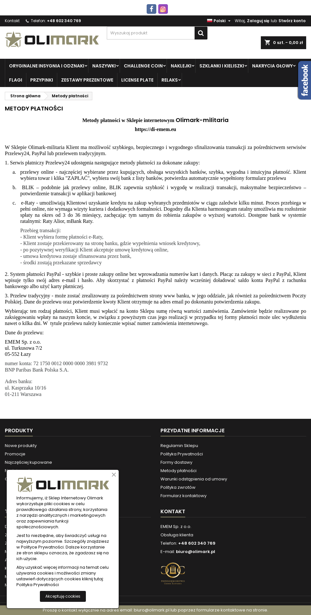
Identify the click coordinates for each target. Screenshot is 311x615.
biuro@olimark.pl (195, 552)
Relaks (169, 80)
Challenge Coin (143, 66)
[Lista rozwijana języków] (219, 20)
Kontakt (12, 20)
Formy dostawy (176, 462)
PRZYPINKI (41, 80)
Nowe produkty (21, 446)
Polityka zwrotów (178, 487)
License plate (137, 80)
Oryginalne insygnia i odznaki (46, 66)
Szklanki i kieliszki (221, 66)
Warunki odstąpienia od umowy (193, 479)
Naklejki (181, 66)
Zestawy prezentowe (87, 80)
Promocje (15, 454)
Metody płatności (178, 471)
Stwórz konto (292, 20)
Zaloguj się (258, 20)
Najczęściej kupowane (28, 462)
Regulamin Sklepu (179, 446)
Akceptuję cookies (62, 596)
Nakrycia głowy (272, 66)
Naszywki (104, 66)
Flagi (15, 80)
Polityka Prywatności (181, 454)
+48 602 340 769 (64, 20)
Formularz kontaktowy (183, 496)
